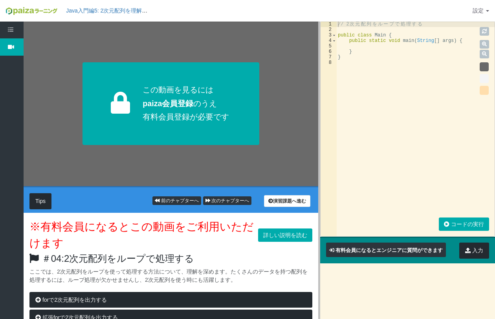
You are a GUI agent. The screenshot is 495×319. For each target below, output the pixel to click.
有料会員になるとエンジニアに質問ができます (389, 250)
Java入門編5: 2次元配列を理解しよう (112, 10)
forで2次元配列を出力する (71, 300)
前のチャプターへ (176, 200)
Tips (40, 201)
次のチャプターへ (227, 200)
